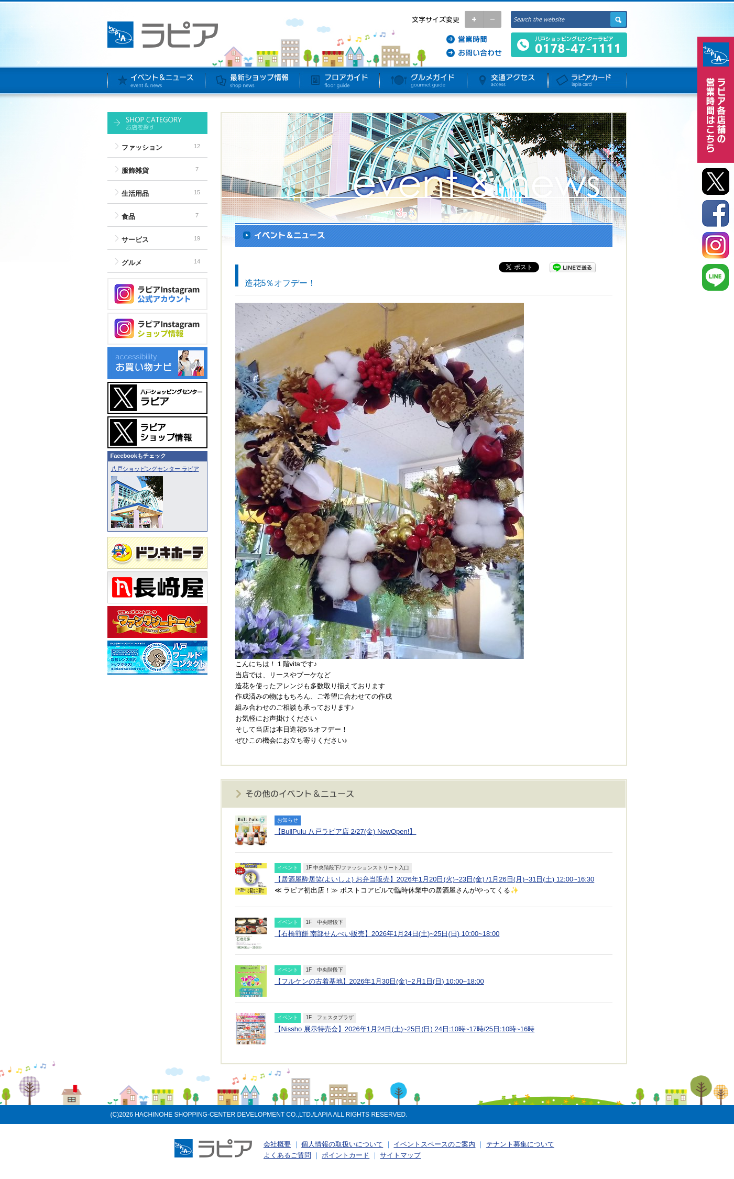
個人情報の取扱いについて (342, 1144)
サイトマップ (400, 1155)
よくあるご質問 (287, 1155)
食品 (128, 217)
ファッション (142, 147)
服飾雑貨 (135, 170)
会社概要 (277, 1144)
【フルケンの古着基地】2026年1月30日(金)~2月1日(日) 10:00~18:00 (379, 981)
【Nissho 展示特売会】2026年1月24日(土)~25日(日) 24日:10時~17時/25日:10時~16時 (405, 1029)
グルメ (132, 263)
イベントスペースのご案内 (434, 1144)
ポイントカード (345, 1155)
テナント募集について (520, 1144)
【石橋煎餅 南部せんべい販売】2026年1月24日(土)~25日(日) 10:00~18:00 (387, 934)
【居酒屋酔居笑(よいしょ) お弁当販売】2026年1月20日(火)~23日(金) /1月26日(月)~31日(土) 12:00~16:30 (435, 879)
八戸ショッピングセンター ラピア (155, 469)
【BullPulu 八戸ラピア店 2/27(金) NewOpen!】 (346, 831)
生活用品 (135, 193)
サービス (135, 240)
